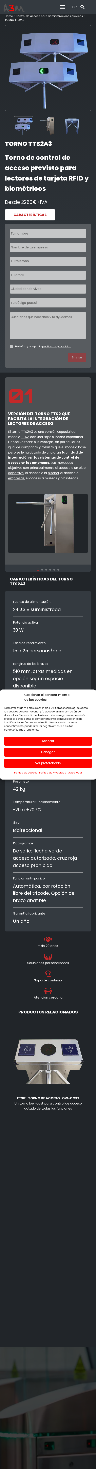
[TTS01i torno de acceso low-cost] (48, 1021)
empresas (16, 478)
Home (9, 16)
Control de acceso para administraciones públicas (49, 16)
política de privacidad (56, 346)
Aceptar (48, 741)
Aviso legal (75, 772)
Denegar (48, 752)
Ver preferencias (48, 763)
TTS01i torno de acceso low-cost (48, 1098)
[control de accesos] (14, 9)
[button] (75, 7)
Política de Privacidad (52, 772)
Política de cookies (25, 772)
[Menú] (63, 7)
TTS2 (25, 437)
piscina (53, 473)
